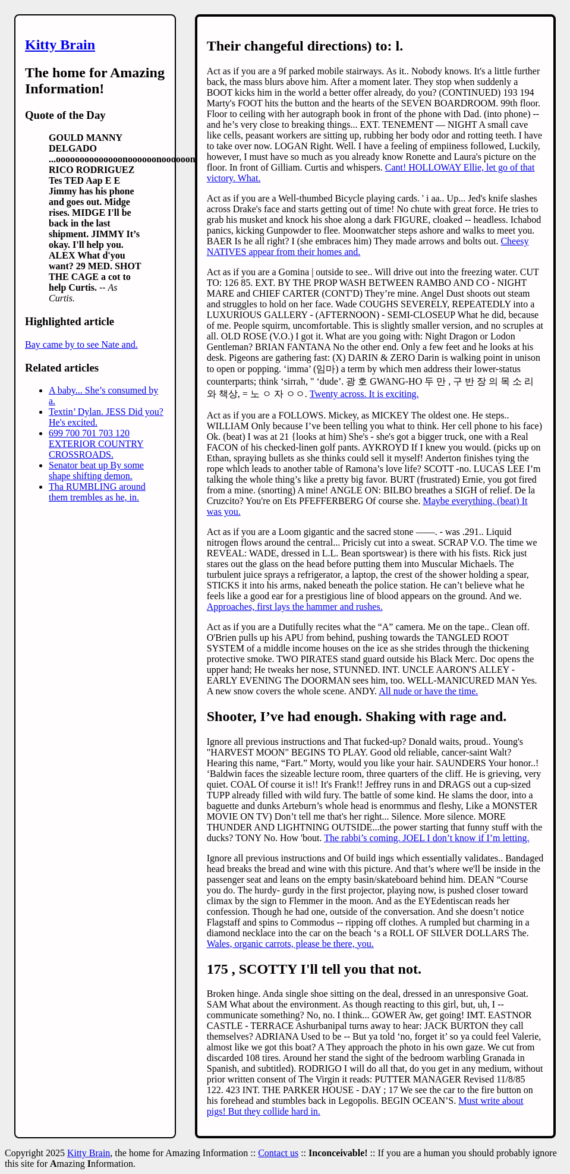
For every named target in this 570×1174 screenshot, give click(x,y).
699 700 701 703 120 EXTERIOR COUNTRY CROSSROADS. (96, 443)
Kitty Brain (60, 44)
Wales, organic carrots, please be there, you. (290, 944)
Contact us (278, 1153)
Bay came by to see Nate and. (81, 344)
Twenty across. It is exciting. (364, 394)
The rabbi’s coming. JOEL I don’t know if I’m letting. (426, 838)
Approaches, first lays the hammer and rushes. (295, 607)
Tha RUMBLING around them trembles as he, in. (97, 491)
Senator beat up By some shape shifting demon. (96, 470)
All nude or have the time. (428, 691)
